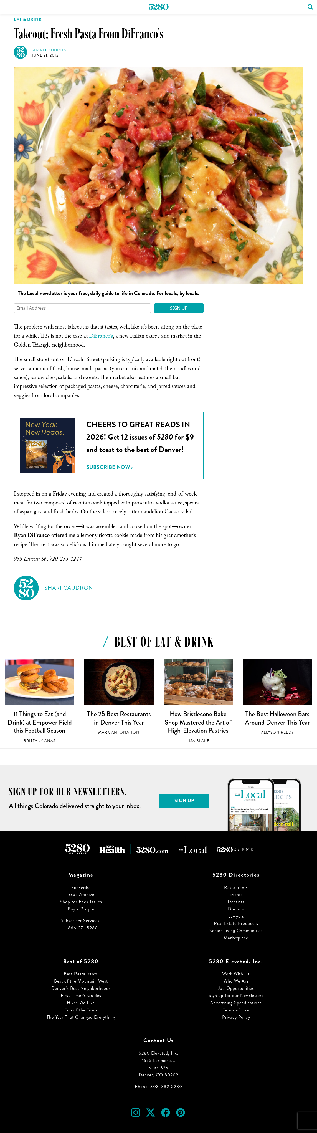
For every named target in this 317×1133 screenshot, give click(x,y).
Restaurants (236, 887)
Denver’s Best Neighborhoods (81, 988)
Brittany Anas (39, 740)
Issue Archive (80, 894)
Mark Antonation (119, 732)
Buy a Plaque (81, 909)
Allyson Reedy (277, 732)
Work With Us (236, 974)
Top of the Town (81, 1010)
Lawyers (236, 916)
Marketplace (236, 938)
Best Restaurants (81, 974)
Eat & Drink (28, 19)
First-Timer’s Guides (81, 995)
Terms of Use (236, 1010)
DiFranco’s (101, 337)
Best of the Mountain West (81, 981)
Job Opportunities (236, 988)
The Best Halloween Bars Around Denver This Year (277, 718)
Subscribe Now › (109, 467)
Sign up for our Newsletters (236, 995)
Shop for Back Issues (81, 902)
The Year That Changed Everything (81, 1017)
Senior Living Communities (236, 930)
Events (236, 894)
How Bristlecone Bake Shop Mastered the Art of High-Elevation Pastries (198, 722)
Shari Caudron (49, 50)
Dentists (236, 902)
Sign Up (179, 308)
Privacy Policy (236, 1017)
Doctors (236, 909)
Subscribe (81, 887)
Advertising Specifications (236, 1003)
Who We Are (236, 981)
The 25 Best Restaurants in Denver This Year (119, 718)
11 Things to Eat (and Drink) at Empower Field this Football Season (39, 722)
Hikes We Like (81, 1003)
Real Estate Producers (236, 923)
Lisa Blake (198, 740)
